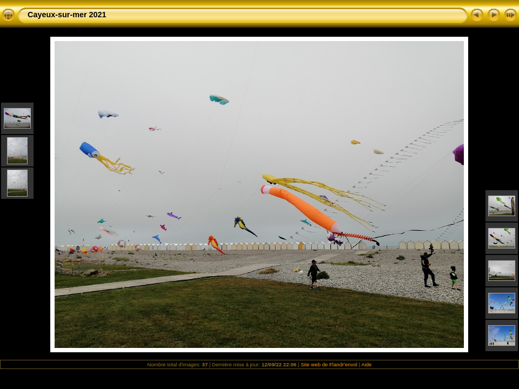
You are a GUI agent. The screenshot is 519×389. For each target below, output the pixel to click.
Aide (366, 364)
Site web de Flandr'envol (329, 364)
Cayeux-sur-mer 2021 (67, 14)
